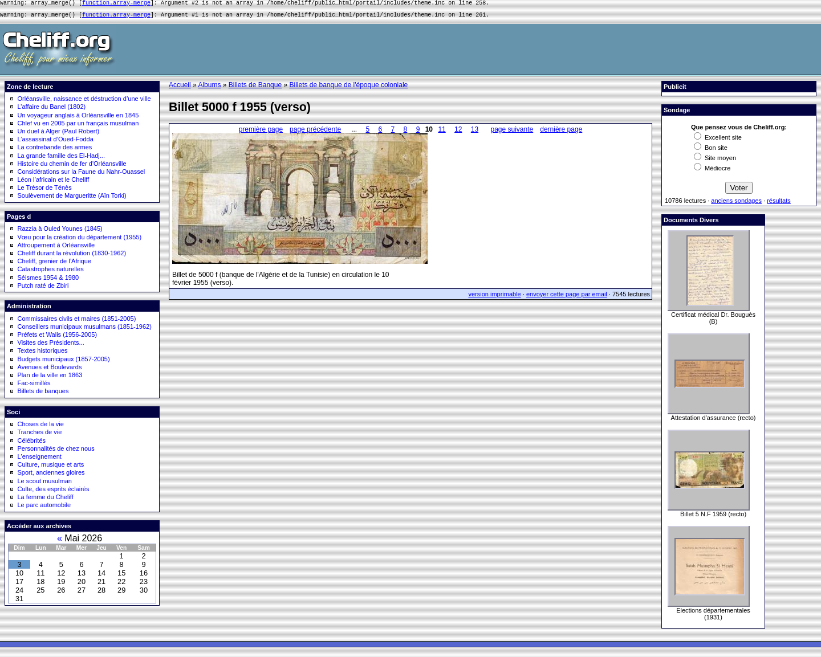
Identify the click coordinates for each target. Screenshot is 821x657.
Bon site (710, 151)
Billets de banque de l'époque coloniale (348, 88)
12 (458, 133)
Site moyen (715, 161)
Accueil (180, 88)
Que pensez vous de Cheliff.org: (739, 130)
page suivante (511, 133)
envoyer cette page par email (566, 297)
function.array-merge (116, 4)
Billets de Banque (255, 88)
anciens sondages (736, 204)
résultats (779, 204)
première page (261, 133)
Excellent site (718, 140)
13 (474, 133)
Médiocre (712, 171)
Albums (209, 88)
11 (441, 133)
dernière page (561, 133)
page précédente (315, 133)
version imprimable (494, 297)
